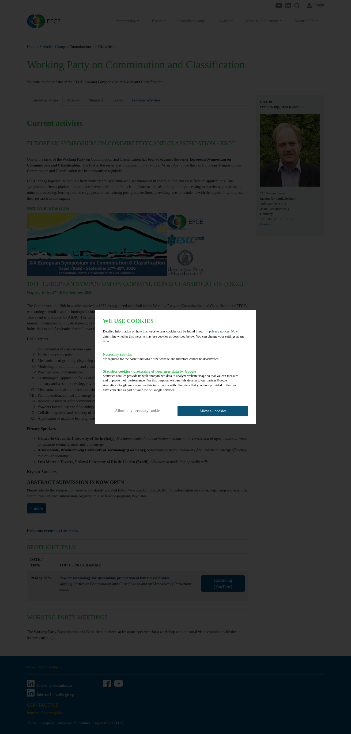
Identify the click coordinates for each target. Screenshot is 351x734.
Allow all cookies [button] (213, 411)
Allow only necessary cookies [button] (138, 410)
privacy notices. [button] (220, 331)
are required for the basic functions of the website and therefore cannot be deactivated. (171, 356)
